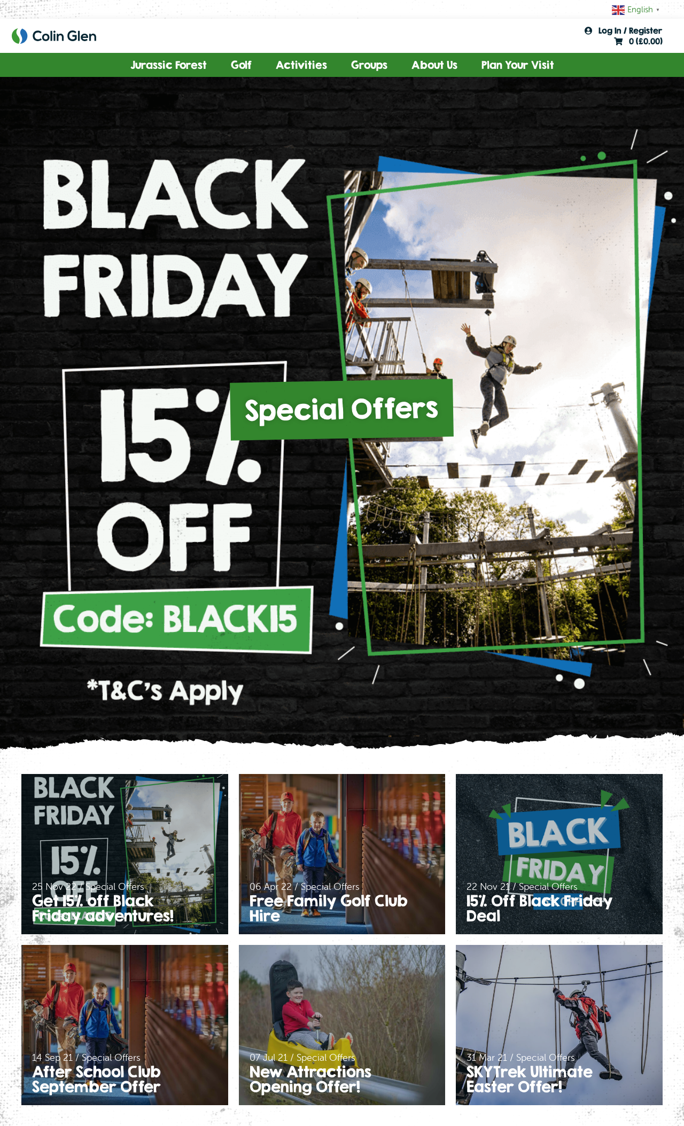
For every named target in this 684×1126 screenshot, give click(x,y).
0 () (638, 41)
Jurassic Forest (168, 65)
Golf (241, 65)
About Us (434, 65)
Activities (301, 65)
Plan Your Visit (517, 65)
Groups (369, 65)
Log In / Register (624, 30)
